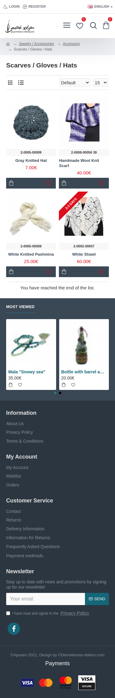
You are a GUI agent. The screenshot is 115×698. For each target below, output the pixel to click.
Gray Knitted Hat (31, 160)
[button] (55, 393)
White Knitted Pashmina (31, 254)
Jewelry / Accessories (36, 44)
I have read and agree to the (48, 613)
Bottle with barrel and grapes (84, 371)
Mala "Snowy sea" (26, 371)
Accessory (71, 44)
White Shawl (84, 254)
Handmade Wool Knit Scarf (79, 163)
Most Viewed (20, 306)
